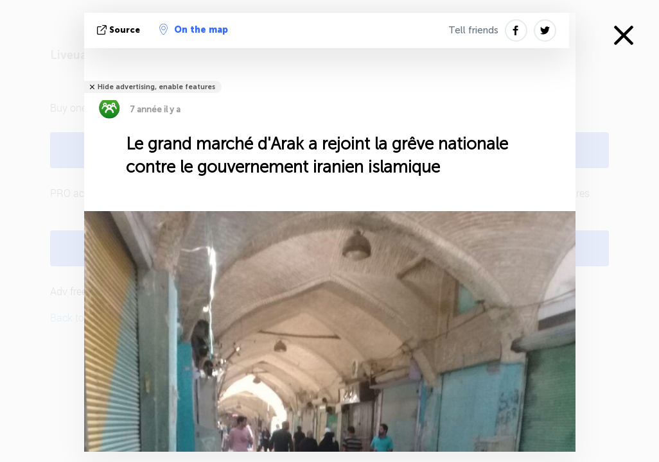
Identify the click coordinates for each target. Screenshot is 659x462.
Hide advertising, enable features (156, 87)
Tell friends (473, 30)
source (120, 30)
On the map (193, 29)
